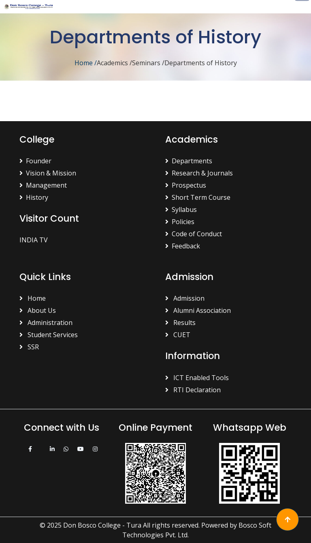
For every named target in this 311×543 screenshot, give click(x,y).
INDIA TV (33, 239)
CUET (177, 334)
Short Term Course (197, 197)
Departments (188, 160)
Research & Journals (199, 173)
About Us (37, 310)
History (33, 197)
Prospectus (185, 185)
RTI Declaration (193, 389)
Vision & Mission (47, 173)
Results (180, 322)
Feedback (182, 246)
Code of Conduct (193, 233)
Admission (184, 298)
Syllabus (181, 209)
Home (86, 62)
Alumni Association (198, 310)
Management (43, 185)
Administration (45, 322)
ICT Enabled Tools (197, 377)
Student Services (48, 334)
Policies (179, 221)
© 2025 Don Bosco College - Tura (90, 525)
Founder (35, 160)
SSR (29, 346)
